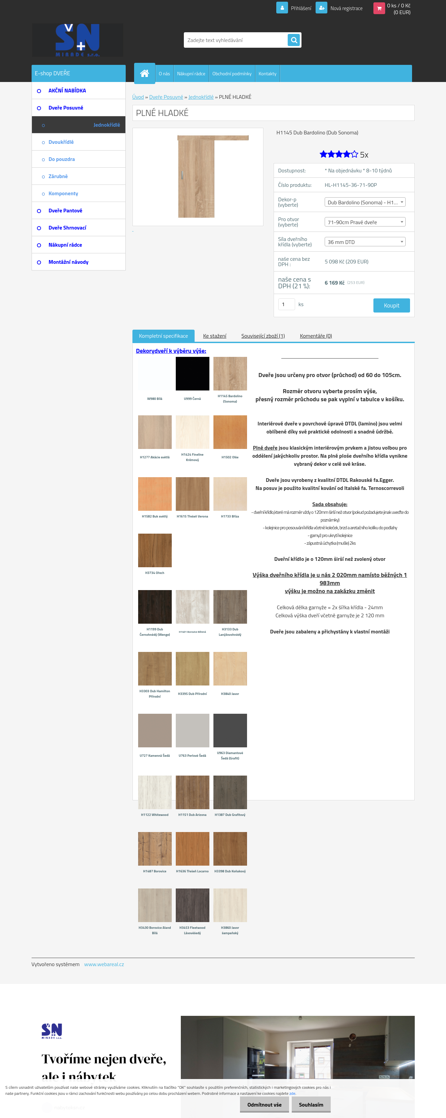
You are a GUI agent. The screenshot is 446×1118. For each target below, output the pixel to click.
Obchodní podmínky (232, 73)
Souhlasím (310, 1105)
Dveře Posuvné (166, 97)
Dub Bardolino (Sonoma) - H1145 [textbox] (365, 202)
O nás (164, 73)
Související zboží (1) (263, 336)
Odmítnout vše (261, 1105)
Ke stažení (214, 336)
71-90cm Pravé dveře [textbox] (352, 222)
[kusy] (286, 304)
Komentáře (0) (316, 336)
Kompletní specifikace (163, 336)
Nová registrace (344, 8)
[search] (294, 40)
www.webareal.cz (104, 964)
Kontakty (268, 73)
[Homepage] (147, 73)
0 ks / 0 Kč (399, 5)
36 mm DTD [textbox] (341, 242)
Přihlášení (297, 8)
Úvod (138, 97)
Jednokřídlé (201, 97)
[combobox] (365, 202)
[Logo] (78, 40)
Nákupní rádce (191, 73)
